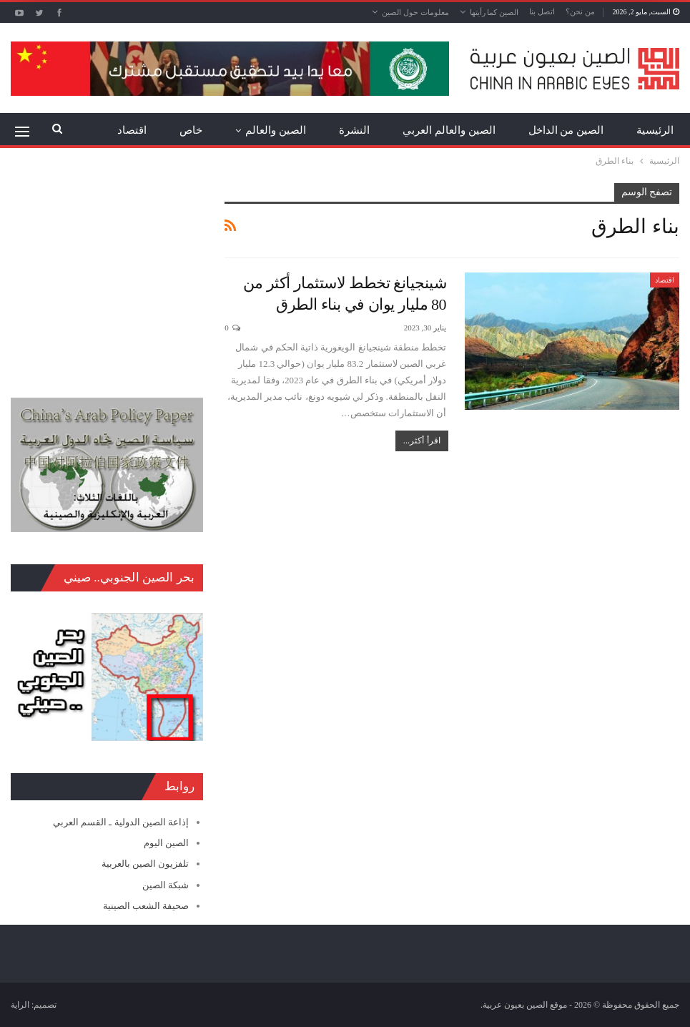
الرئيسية (655, 130)
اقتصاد (664, 280)
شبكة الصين (165, 885)
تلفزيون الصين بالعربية (145, 863)
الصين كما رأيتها (494, 12)
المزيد (133, 130)
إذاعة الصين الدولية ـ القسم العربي (121, 822)
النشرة (354, 130)
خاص (190, 130)
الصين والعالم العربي (449, 130)
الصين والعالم (275, 130)
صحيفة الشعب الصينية (146, 905)
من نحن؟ (580, 11)
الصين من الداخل (566, 130)
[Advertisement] (107, 272)
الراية (20, 1005)
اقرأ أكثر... (421, 441)
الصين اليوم (166, 842)
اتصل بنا (542, 11)
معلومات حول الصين (415, 12)
